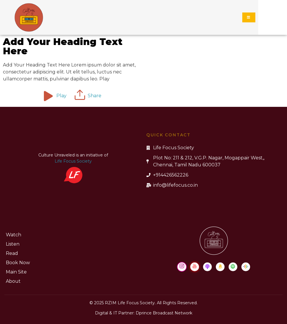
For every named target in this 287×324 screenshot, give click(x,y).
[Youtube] (194, 266)
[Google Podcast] (245, 266)
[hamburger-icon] (248, 17)
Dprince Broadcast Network (164, 313)
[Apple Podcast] (207, 266)
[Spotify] (233, 266)
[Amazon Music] (220, 266)
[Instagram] (181, 266)
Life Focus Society (73, 161)
